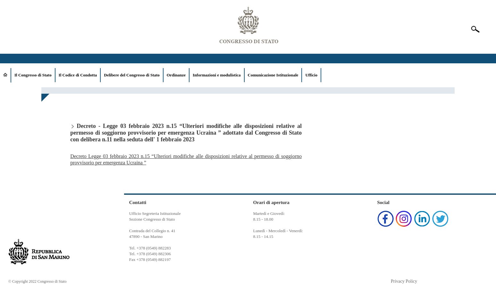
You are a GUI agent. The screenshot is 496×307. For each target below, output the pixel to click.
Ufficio (311, 75)
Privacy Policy (404, 281)
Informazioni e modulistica (217, 75)
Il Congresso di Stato (33, 75)
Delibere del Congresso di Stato (132, 75)
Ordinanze (176, 75)
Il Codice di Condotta (78, 75)
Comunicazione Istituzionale (273, 75)
